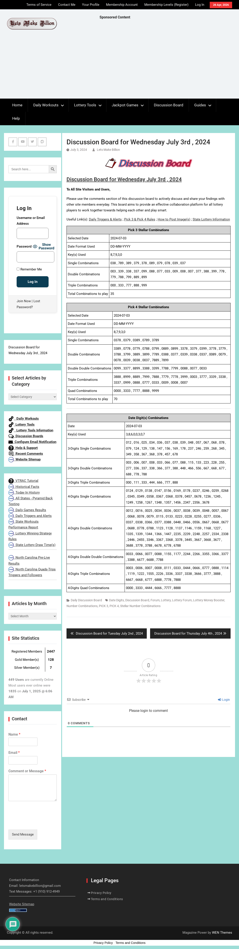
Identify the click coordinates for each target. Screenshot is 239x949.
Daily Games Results (27, 510)
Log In (199, 5)
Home (17, 105)
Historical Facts (23, 487)
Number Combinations (82, 606)
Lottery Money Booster (208, 600)
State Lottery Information (211, 219)
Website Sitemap (24, 459)
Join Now (24, 301)
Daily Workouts (46, 105)
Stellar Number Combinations (140, 606)
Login (224, 699)
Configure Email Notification (32, 442)
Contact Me (66, 5)
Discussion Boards (25, 436)
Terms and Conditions (107, 899)
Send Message (23, 834)
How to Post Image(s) (174, 219)
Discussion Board (168, 105)
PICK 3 (103, 606)
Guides (200, 105)
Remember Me (29, 269)
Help (16, 118)
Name (14, 734)
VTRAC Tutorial (23, 481)
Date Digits (116, 600)
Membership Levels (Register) (166, 5)
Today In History (24, 492)
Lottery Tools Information (30, 430)
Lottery (166, 600)
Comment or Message (27, 771)
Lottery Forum (182, 600)
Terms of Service (38, 5)
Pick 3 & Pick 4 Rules (139, 219)
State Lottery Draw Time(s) (31, 545)
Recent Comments (25, 454)
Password (24, 246)
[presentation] (42, 822)
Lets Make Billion (108, 149)
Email (14, 752)
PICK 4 (114, 606)
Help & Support (23, 448)
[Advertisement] (169, 60)
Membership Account (122, 5)
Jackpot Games (125, 105)
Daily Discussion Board (86, 600)
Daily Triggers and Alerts (30, 516)
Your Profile (90, 5)
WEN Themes (222, 933)
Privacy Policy (101, 893)
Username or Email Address (31, 221)
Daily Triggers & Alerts (105, 219)
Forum (155, 600)
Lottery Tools (85, 105)
